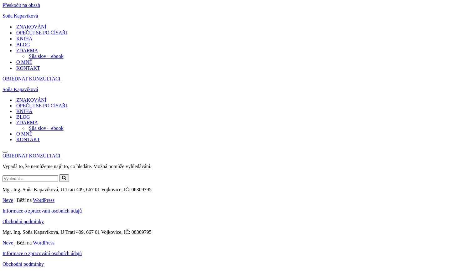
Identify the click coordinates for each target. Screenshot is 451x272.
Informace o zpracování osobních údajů (42, 210)
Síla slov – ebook (46, 56)
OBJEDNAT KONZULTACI (31, 78)
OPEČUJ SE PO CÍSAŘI (41, 32)
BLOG (23, 44)
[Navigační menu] (5, 152)
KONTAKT (28, 68)
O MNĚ (24, 62)
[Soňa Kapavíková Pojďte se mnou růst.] (225, 16)
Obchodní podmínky (23, 221)
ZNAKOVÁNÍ (31, 26)
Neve (8, 200)
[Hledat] (30, 178)
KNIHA (24, 38)
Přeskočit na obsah (21, 5)
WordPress (43, 200)
